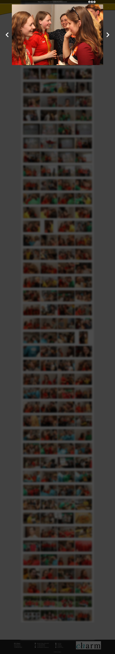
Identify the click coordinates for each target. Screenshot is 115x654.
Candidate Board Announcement (60, 1)
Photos (39, 1)
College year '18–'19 (46, 1)
